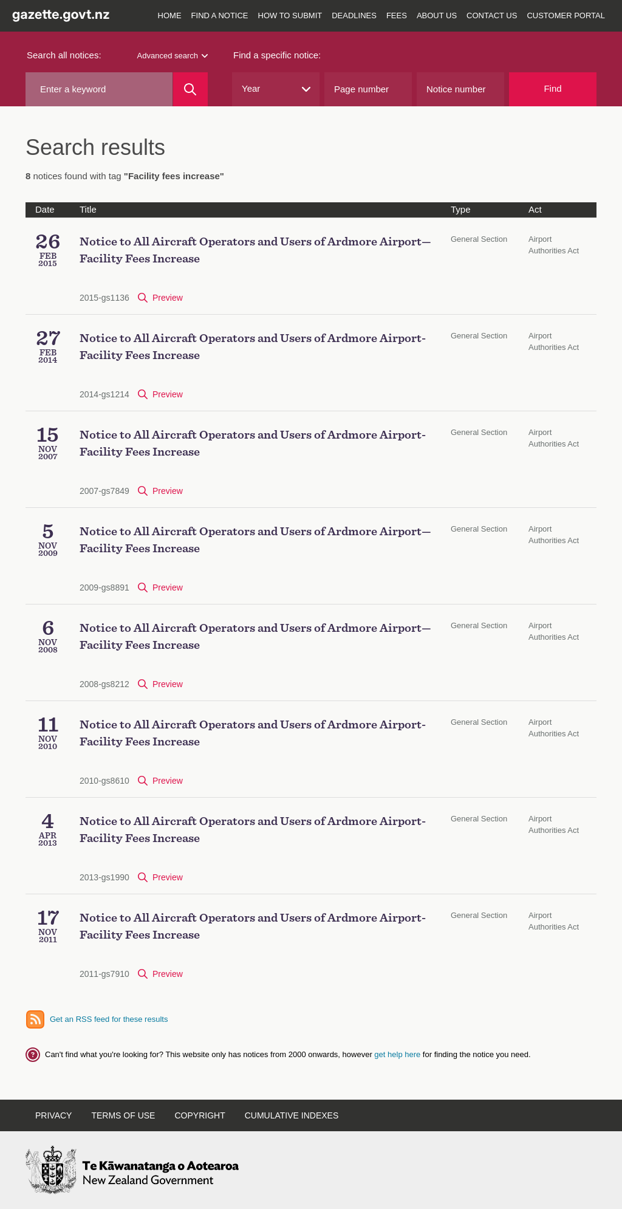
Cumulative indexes (292, 1115)
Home (170, 15)
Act (535, 209)
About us (437, 15)
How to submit (290, 15)
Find (552, 88)
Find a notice (219, 15)
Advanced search (172, 55)
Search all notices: (64, 55)
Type (461, 209)
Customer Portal (566, 15)
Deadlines (354, 15)
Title (88, 209)
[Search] (190, 89)
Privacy (53, 1115)
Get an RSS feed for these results (109, 1019)
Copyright (199, 1115)
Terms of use (123, 1115)
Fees (396, 15)
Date (45, 209)
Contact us (491, 15)
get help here (398, 1054)
